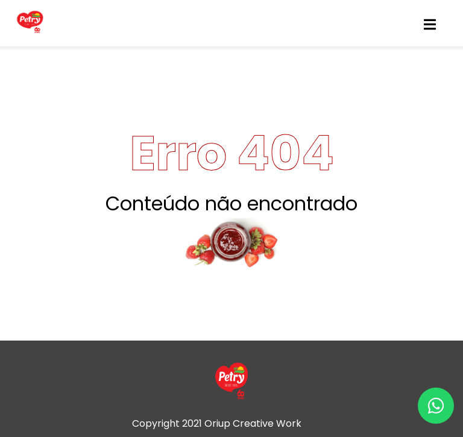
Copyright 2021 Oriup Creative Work (216, 423)
